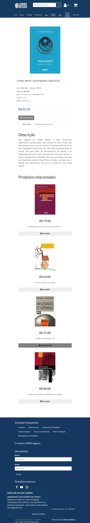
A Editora (21, 427)
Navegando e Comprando (28, 436)
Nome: (17, 455)
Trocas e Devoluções (41, 432)
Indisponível (26, 118)
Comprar (45, 233)
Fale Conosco (33, 427)
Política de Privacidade (51, 427)
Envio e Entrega (59, 432)
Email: (17, 464)
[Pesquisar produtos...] (44, 5)
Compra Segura (24, 432)
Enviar (18, 474)
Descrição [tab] (26, 124)
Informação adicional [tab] (44, 124)
